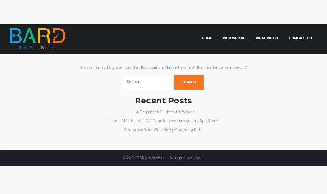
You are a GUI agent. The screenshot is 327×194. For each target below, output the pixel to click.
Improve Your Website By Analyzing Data (165, 129)
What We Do (267, 38)
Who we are (234, 38)
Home (207, 38)
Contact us (300, 38)
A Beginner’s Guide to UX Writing (165, 112)
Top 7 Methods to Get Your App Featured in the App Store (165, 121)
